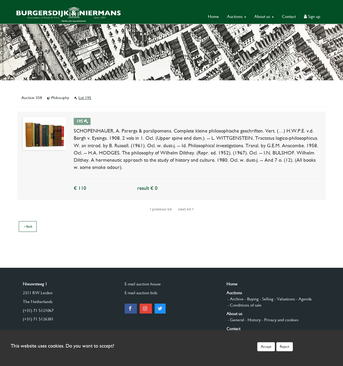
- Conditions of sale (244, 305)
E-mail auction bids (141, 292)
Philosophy (58, 97)
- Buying (251, 298)
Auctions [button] (236, 16)
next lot (185, 209)
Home (213, 16)
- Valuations (284, 298)
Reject (284, 346)
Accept (266, 346)
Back (28, 226)
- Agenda (303, 298)
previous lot (161, 209)
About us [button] (264, 16)
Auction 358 (32, 97)
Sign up (312, 16)
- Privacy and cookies (280, 319)
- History (252, 319)
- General (235, 319)
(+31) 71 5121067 (38, 310)
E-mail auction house (143, 283)
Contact (289, 16)
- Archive (235, 298)
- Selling (266, 298)
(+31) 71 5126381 (38, 319)
